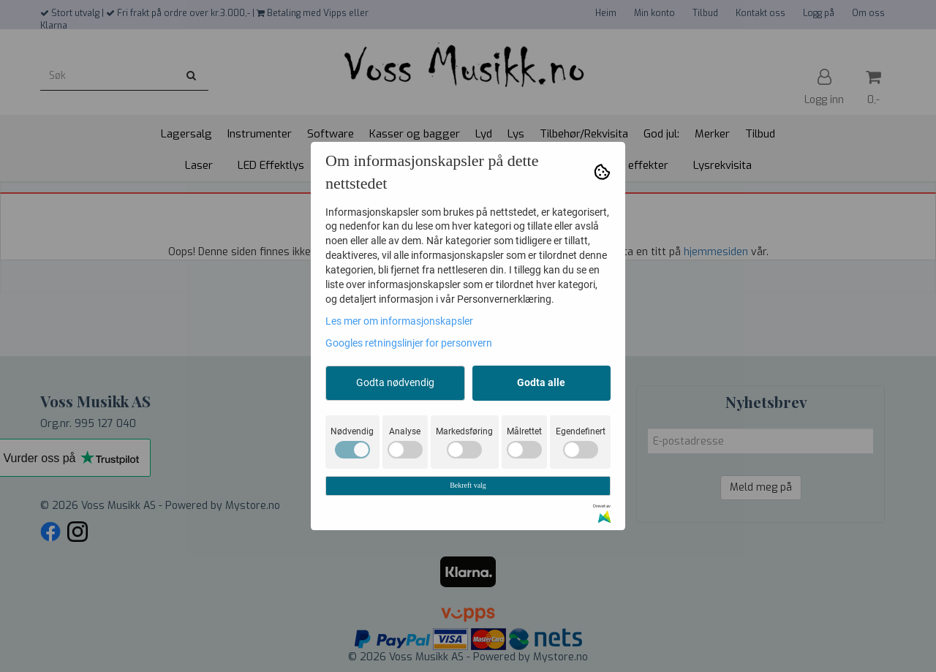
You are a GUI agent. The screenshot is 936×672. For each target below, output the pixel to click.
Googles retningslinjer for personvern (408, 343)
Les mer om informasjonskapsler (399, 321)
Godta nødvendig (395, 382)
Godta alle (541, 382)
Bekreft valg (468, 485)
